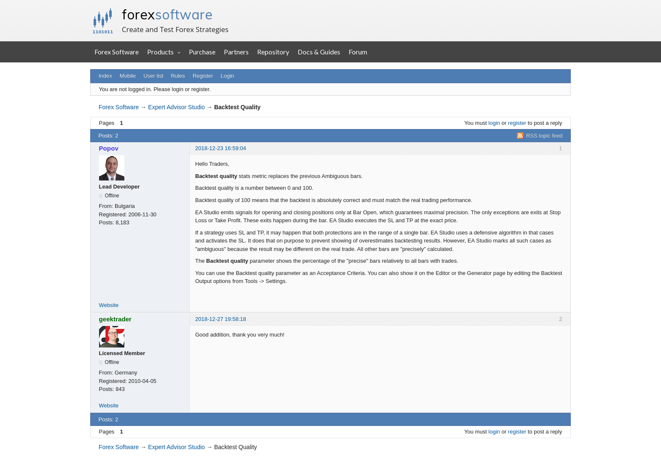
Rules (178, 76)
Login (227, 76)
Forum (358, 52)
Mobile (128, 76)
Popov (108, 148)
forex (167, 14)
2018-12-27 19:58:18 (220, 319)
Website (109, 305)
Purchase (202, 52)
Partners (236, 52)
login (494, 123)
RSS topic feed (544, 135)
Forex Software (116, 52)
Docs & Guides (319, 52)
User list (153, 76)
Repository (273, 52)
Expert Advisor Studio (176, 107)
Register (203, 76)
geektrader (115, 319)
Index (105, 76)
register (517, 123)
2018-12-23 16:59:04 (220, 148)
